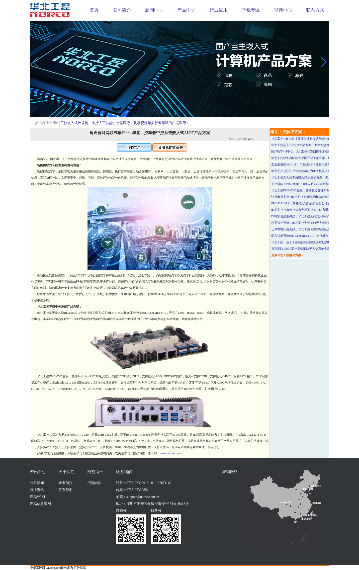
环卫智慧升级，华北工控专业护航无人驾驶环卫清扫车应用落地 (313, 223)
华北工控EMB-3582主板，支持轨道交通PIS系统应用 (305, 190)
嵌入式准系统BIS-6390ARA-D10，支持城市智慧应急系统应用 (311, 236)
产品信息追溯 (40, 504)
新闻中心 (154, 9)
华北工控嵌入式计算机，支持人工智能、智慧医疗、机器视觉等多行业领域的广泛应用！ (121, 123)
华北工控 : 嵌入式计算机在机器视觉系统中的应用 (303, 138)
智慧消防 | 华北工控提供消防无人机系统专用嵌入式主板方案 (311, 248)
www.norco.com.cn (171, 453)
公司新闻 (37, 483)
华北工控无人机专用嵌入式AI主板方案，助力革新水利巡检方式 (313, 177)
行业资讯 (37, 490)
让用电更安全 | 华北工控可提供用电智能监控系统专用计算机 (311, 197)
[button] (176, 114)
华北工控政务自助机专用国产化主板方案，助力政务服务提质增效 (314, 158)
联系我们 (66, 490)
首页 (94, 9)
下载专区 (251, 9)
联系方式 (315, 9)
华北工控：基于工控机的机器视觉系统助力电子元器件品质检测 (313, 242)
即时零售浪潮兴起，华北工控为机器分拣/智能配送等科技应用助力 (315, 216)
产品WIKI (37, 497)
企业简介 (66, 483)
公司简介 (122, 9)
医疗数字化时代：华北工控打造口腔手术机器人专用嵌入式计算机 (314, 151)
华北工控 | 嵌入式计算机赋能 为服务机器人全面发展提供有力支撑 (314, 171)
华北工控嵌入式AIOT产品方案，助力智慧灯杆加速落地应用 (310, 145)
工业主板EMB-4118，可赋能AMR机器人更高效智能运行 (308, 164)
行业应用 (219, 9)
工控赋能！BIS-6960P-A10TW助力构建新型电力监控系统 (308, 184)
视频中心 (283, 9)
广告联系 (80, 568)
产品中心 (186, 9)
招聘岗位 (94, 483)
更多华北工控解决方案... (287, 255)
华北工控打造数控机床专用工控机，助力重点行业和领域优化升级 (314, 210)
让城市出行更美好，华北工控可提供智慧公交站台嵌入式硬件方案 (314, 229)
